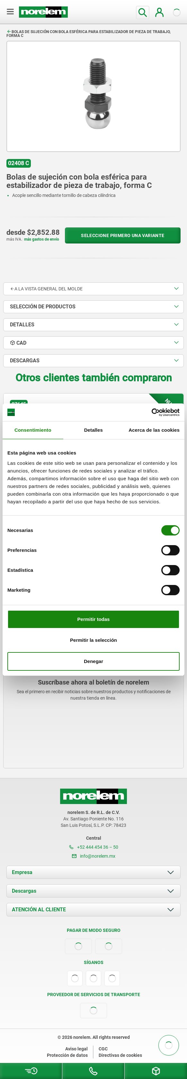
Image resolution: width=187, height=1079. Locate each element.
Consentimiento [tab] (32, 430)
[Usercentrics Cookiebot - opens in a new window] (151, 412)
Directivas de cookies (120, 1055)
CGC (103, 1048)
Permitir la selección (93, 640)
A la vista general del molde (46, 288)
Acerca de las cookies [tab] (154, 430)
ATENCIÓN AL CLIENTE (39, 910)
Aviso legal (76, 1048)
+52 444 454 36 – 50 (93, 847)
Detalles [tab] (93, 430)
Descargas (24, 891)
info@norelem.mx (93, 856)
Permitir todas (93, 619)
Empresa (22, 872)
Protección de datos (67, 1055)
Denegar (93, 661)
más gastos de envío (41, 239)
